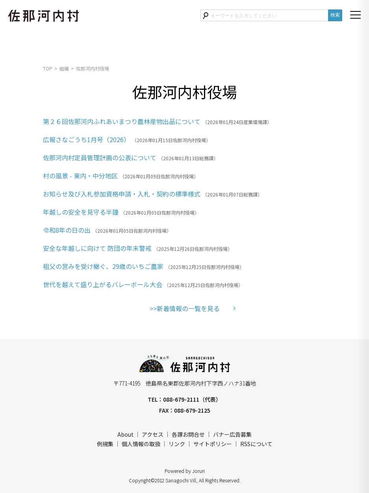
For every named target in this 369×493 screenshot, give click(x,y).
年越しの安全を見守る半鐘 (81, 212)
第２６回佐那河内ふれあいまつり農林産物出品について (121, 121)
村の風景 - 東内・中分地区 (80, 175)
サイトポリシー (212, 444)
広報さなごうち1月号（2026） (86, 139)
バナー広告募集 (232, 434)
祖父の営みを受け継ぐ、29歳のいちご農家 (103, 266)
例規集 (105, 444)
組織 (64, 68)
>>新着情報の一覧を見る (185, 308)
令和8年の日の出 (67, 230)
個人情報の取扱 (141, 444)
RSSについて (256, 444)
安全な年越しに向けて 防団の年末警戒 (97, 248)
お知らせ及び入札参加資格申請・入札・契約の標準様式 (121, 194)
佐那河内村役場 (92, 68)
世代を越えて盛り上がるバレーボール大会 (102, 284)
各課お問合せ (188, 434)
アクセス (152, 434)
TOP (47, 68)
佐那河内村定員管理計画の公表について (99, 157)
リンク (177, 444)
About (125, 434)
